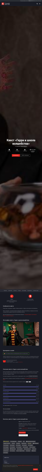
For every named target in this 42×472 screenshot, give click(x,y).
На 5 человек (24, 445)
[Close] (39, 465)
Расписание (10, 290)
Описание (5, 290)
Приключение (24, 443)
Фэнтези (13, 443)
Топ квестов (28, 450)
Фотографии (24, 290)
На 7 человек (30, 445)
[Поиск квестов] (37, 4)
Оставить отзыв (35, 290)
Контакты (15, 290)
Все (23, 441)
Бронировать (16, 155)
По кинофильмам (13, 441)
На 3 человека (12, 450)
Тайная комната (23, 146)
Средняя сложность (7, 443)
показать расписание (33, 376)
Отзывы (19, 290)
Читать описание (25, 155)
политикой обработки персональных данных (25, 465)
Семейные (19, 441)
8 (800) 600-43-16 (25, 428)
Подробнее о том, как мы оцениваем (20, 413)
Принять (35, 469)
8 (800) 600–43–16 (31, 0)
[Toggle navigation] (39, 4)
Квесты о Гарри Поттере (20, 450)
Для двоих (18, 443)
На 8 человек (12, 445)
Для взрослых (6, 450)
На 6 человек (18, 445)
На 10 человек (6, 445)
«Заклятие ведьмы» (10, 315)
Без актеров (6, 452)
